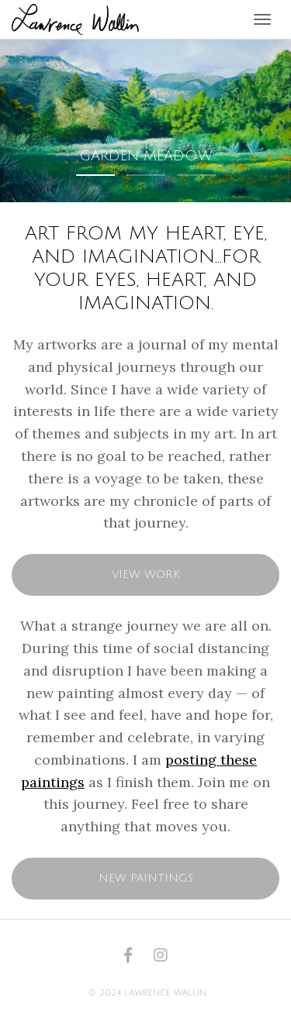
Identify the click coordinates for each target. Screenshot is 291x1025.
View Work (146, 574)
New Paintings (146, 878)
